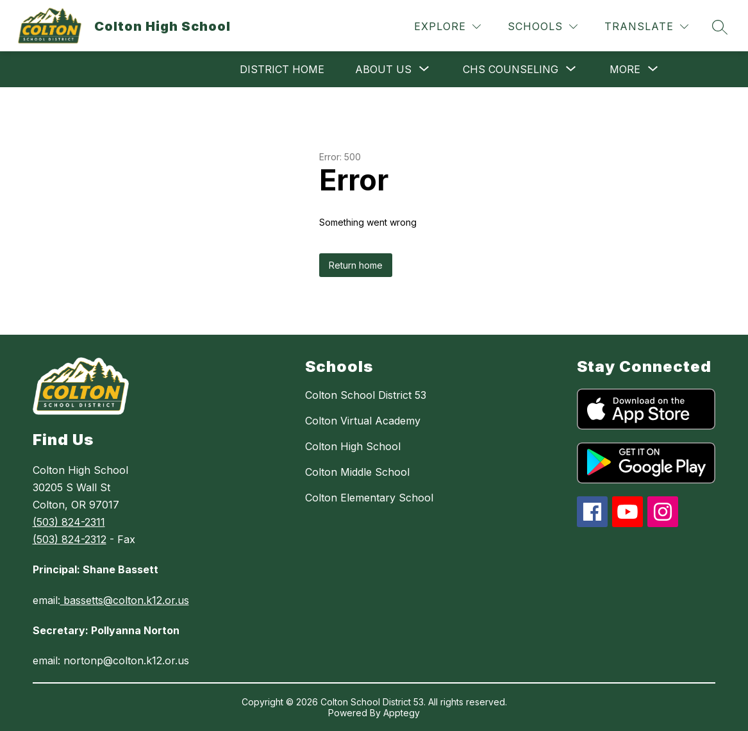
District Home (282, 69)
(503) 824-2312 (69, 539)
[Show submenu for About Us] (383, 69)
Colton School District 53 (365, 395)
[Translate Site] (646, 27)
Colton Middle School (357, 472)
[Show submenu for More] (625, 69)
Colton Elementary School (369, 497)
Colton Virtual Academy (362, 420)
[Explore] (447, 27)
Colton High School (353, 446)
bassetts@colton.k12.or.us (124, 600)
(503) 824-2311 (69, 522)
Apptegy (401, 712)
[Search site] (719, 27)
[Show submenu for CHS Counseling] (510, 69)
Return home (356, 265)
